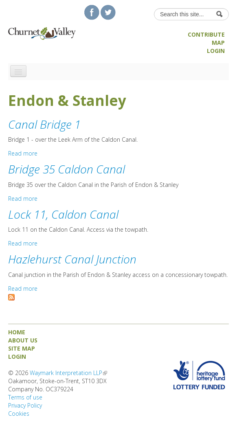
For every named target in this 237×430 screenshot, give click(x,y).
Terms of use (25, 397)
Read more (22, 153)
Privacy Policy (25, 405)
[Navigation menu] (18, 71)
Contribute (206, 34)
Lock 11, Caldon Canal (63, 214)
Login (216, 51)
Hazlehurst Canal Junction (72, 259)
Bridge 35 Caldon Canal (66, 169)
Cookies (18, 413)
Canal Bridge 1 (44, 124)
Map (218, 42)
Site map (21, 348)
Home (16, 332)
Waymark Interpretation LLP (68, 373)
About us (22, 340)
